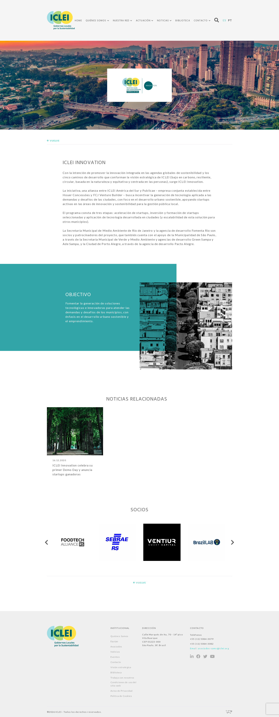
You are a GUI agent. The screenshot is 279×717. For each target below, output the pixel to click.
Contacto (201, 20)
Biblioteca (182, 21)
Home (78, 21)
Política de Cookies (121, 696)
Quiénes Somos (96, 20)
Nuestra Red (121, 20)
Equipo (114, 641)
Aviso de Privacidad (121, 690)
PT (230, 20)
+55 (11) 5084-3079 (202, 639)
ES (224, 20)
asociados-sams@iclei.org (213, 648)
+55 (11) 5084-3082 (202, 643)
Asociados (116, 646)
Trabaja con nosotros (122, 677)
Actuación (143, 20)
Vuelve (53, 140)
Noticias (163, 20)
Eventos (115, 657)
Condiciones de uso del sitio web (123, 684)
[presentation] (46, 542)
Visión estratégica (120, 667)
